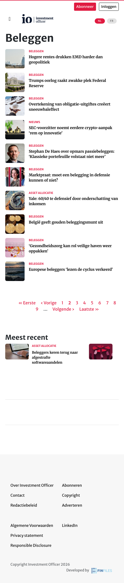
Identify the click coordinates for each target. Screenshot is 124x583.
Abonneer (85, 6)
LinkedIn (70, 525)
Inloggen (108, 6)
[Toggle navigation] (9, 19)
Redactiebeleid (23, 505)
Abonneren (72, 485)
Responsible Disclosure (31, 545)
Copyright (71, 495)
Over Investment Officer (32, 485)
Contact (17, 495)
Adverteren (72, 505)
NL (100, 21)
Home (20, 16)
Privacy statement (26, 535)
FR (112, 21)
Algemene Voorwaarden (31, 525)
